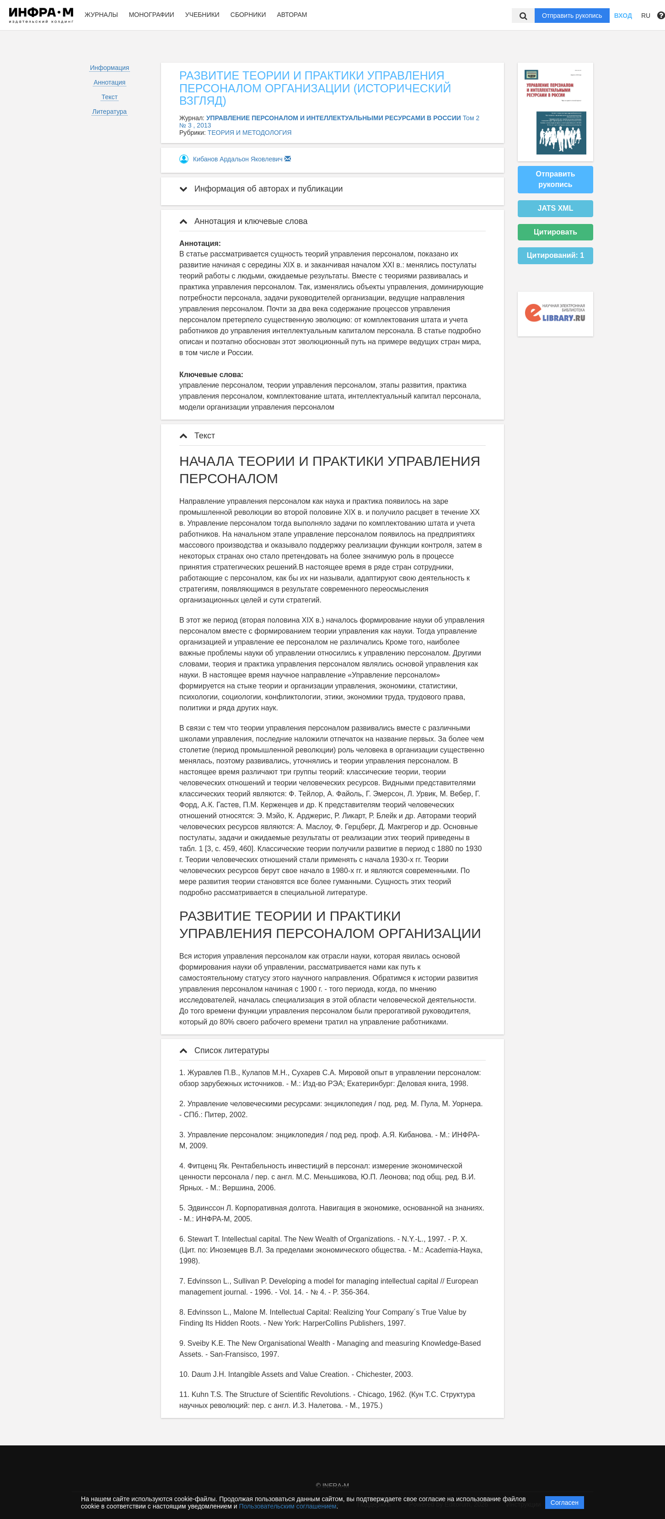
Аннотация (110, 82)
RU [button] (645, 15)
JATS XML (556, 208)
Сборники (248, 14)
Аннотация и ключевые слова (243, 221)
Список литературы (224, 1050)
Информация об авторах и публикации (261, 188)
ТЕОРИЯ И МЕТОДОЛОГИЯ (250, 132)
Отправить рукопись (572, 15)
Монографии (151, 14)
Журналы (101, 14)
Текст (110, 97)
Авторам (292, 14)
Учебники (202, 14)
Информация (109, 67)
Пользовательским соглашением (288, 1506)
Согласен (565, 1502)
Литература (109, 111)
